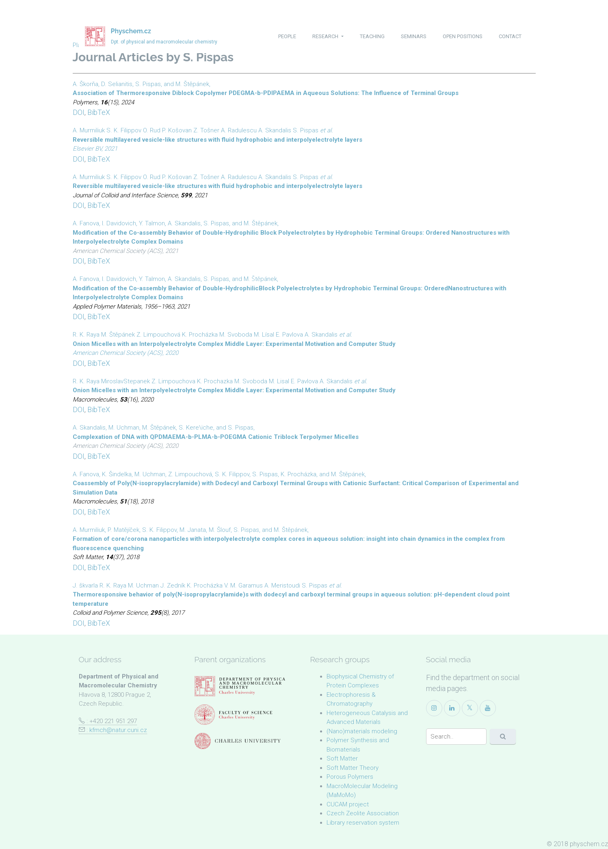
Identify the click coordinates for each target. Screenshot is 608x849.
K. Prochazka (215, 381)
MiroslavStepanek (125, 381)
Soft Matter (342, 758)
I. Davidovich (119, 223)
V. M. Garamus (243, 585)
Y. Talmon (152, 223)
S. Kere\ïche (196, 427)
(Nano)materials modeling (362, 731)
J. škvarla (85, 585)
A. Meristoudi (282, 585)
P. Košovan (177, 130)
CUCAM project (348, 804)
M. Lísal (264, 334)
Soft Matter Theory (353, 767)
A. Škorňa (85, 84)
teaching (372, 36)
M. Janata (193, 530)
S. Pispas (148, 84)
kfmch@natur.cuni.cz (118, 730)
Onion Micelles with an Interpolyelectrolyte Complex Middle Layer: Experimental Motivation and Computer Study (234, 344)
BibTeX (98, 112)
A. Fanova (86, 223)
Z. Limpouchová (158, 334)
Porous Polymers (350, 776)
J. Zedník (172, 585)
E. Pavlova (289, 334)
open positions (463, 36)
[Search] (456, 736)
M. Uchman (123, 427)
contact (510, 36)
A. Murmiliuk (89, 130)
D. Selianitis (116, 84)
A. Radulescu (239, 130)
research (326, 36)
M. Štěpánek (260, 279)
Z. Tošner (206, 130)
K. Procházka (200, 334)
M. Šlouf (220, 530)
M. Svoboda (235, 334)
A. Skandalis (274, 130)
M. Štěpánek (192, 84)
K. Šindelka (117, 474)
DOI (78, 112)
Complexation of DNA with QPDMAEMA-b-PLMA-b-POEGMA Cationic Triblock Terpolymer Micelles (216, 437)
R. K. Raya (86, 334)
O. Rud (151, 130)
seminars (413, 36)
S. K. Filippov (123, 130)
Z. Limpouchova (173, 381)
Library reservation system (363, 822)
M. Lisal (279, 381)
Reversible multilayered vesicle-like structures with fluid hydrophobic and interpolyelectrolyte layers (217, 139)
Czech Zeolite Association (363, 813)
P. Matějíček (123, 530)
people (287, 36)
